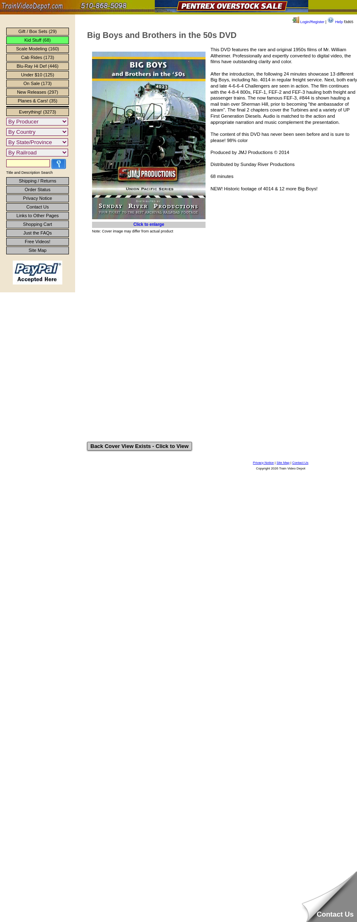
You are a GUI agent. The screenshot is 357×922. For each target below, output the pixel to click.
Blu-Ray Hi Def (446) (37, 66)
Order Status (37, 189)
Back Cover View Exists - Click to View (139, 446)
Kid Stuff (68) (37, 40)
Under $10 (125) (37, 74)
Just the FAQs (37, 232)
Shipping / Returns (38, 180)
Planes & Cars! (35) (37, 100)
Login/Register (308, 22)
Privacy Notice (37, 198)
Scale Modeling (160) (37, 48)
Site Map (37, 250)
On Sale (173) (38, 83)
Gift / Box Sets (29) (38, 31)
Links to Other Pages (38, 215)
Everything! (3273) (37, 111)
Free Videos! (37, 241)
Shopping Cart (37, 224)
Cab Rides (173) (37, 57)
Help (335, 22)
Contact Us (37, 206)
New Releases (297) (37, 92)
